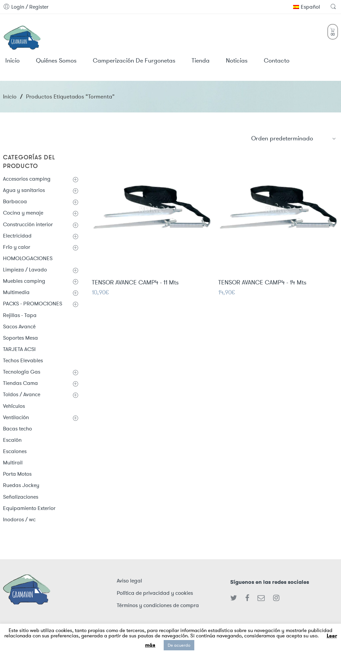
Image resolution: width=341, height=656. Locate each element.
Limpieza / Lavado (25, 269)
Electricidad (17, 236)
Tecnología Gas (21, 372)
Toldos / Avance (21, 394)
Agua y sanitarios (24, 190)
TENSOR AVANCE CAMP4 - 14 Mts (262, 283)
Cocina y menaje (23, 213)
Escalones (15, 451)
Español (306, 7)
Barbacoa (15, 201)
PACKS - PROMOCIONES (32, 303)
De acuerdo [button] (179, 645)
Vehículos (14, 406)
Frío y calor (16, 247)
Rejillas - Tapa (20, 315)
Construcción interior (28, 224)
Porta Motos (17, 474)
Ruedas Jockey (21, 485)
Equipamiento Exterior (29, 508)
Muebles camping (24, 281)
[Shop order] (294, 138)
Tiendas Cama (20, 383)
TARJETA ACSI (19, 349)
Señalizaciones (20, 497)
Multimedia (16, 292)
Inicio (10, 96)
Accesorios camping (27, 179)
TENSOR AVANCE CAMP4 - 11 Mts (135, 283)
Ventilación (16, 417)
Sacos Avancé (19, 326)
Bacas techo (17, 428)
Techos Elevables (23, 360)
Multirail (13, 462)
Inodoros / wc (19, 519)
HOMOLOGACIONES (28, 258)
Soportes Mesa (20, 338)
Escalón (12, 440)
